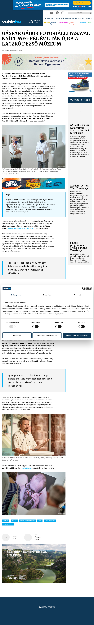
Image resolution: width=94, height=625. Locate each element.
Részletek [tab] (47, 295)
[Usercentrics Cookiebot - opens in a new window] (82, 288)
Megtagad (17, 335)
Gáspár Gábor (7, 524)
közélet (5, 521)
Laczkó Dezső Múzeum (27, 521)
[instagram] (62, 12)
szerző (14, 536)
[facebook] (57, 12)
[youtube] (51, 12)
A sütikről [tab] (78, 295)
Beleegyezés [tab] (16, 295)
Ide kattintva (26, 468)
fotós (36, 535)
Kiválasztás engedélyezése (47, 335)
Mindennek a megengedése (76, 335)
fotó (40, 521)
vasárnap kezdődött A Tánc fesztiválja (20, 228)
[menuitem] (47, 18)
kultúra (14, 521)
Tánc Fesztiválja (50, 521)
